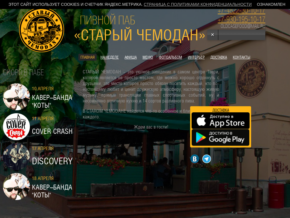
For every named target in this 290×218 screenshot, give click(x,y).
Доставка (218, 57)
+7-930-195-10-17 (241, 19)
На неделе (109, 57)
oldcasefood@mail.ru (243, 26)
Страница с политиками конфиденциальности (198, 4)
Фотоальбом (170, 57)
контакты (241, 57)
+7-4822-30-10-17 (241, 10)
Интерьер (196, 57)
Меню (148, 57)
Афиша (131, 57)
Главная (87, 57)
